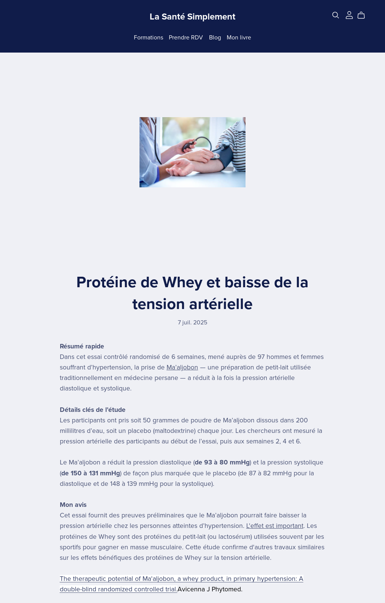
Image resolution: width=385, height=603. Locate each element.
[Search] (335, 15)
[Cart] (364, 15)
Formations (148, 37)
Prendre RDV (186, 37)
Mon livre (239, 37)
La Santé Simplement (192, 16)
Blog (215, 37)
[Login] (349, 14)
